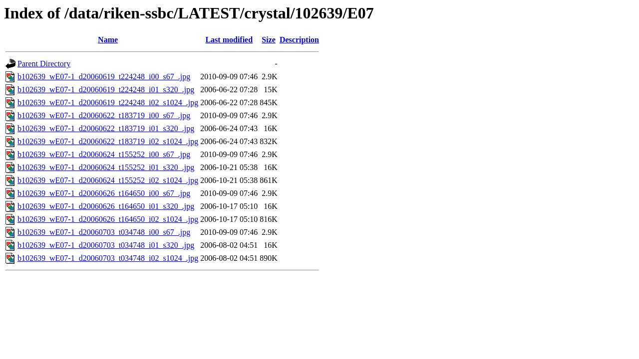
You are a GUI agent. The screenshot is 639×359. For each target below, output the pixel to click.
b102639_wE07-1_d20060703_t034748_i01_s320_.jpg (105, 245)
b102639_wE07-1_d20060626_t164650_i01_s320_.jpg (105, 206)
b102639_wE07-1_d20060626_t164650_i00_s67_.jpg (103, 193)
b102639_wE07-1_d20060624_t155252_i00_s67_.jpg (103, 154)
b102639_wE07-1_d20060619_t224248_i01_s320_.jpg (105, 89)
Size (269, 39)
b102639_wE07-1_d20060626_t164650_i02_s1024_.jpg (107, 219)
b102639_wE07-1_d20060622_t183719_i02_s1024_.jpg (107, 141)
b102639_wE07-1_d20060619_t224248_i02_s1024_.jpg (107, 102)
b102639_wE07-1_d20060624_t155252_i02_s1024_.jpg (107, 180)
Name (108, 39)
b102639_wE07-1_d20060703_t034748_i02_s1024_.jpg (107, 258)
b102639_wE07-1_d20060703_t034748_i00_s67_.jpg (103, 232)
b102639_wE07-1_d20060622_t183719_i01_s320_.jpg (105, 128)
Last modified (229, 39)
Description (299, 39)
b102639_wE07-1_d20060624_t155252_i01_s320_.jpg (105, 167)
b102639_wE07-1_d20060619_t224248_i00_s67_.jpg (103, 76)
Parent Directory (43, 63)
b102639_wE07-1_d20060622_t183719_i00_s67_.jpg (103, 115)
